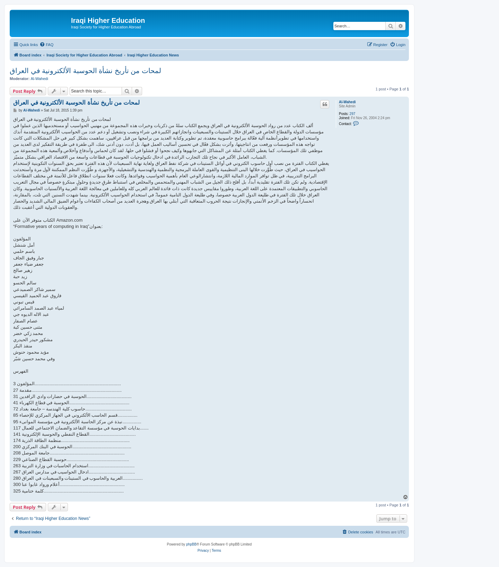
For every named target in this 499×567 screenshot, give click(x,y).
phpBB (191, 544)
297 (353, 114)
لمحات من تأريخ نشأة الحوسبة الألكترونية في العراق (85, 70)
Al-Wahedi (39, 79)
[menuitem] (46, 45)
